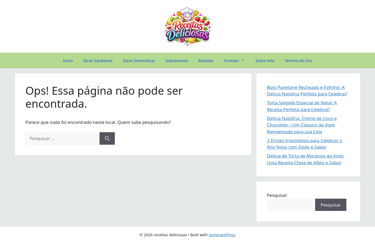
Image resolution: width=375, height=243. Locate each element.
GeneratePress (222, 234)
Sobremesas (176, 60)
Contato (237, 60)
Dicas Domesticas (139, 60)
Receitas (206, 60)
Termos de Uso (298, 60)
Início (68, 60)
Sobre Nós (264, 60)
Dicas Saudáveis (98, 60)
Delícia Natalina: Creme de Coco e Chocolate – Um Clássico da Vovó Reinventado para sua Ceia (302, 125)
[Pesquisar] (107, 138)
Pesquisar (277, 195)
